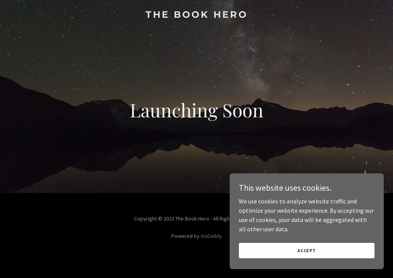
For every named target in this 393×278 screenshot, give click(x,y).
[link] (197, 15)
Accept (306, 250)
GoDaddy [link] (211, 235)
